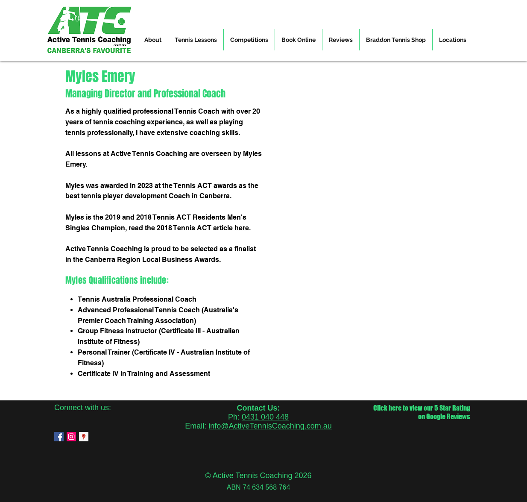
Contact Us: (258, 408)
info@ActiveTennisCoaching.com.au (269, 426)
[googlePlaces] (83, 436)
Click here (387, 408)
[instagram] (71, 436)
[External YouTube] (361, 172)
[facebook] (59, 436)
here (241, 228)
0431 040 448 (265, 417)
